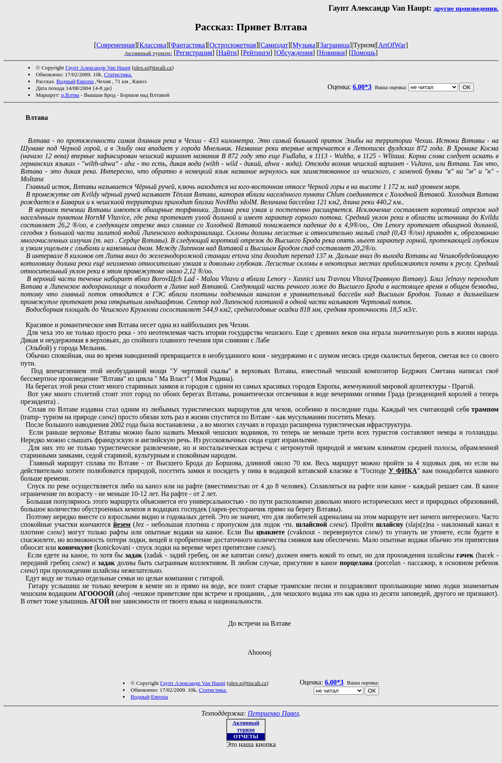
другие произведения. (466, 8)
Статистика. (118, 74)
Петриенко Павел (273, 713)
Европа (85, 81)
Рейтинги (256, 52)
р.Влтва (70, 95)
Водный (65, 81)
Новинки (332, 52)
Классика (152, 45)
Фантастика (188, 45)
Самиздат (274, 45)
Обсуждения (294, 52)
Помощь (363, 52)
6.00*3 (362, 86)
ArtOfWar (392, 45)
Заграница (335, 45)
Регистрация (194, 52)
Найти (228, 52)
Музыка (303, 45)
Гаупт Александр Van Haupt (98, 67)
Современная (115, 45)
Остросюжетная (233, 45)
